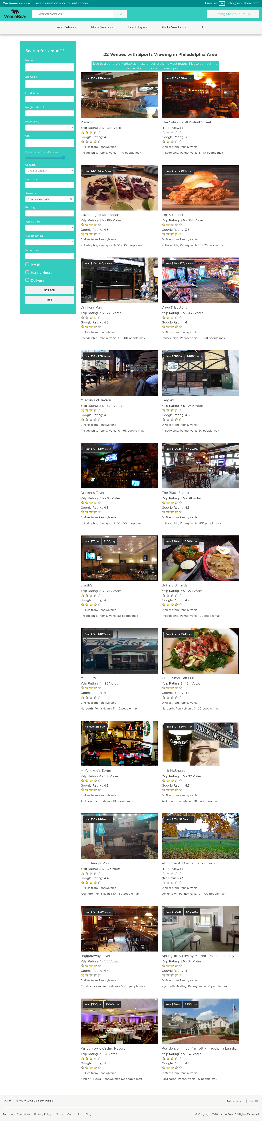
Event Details (64, 27)
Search (49, 290)
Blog (204, 27)
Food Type (32, 93)
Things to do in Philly (233, 14)
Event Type (137, 27)
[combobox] (49, 99)
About (59, 1114)
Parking (30, 207)
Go (120, 14)
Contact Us (74, 1114)
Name (29, 60)
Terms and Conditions (16, 1114)
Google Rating (34, 235)
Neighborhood (34, 107)
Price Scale (32, 121)
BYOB (32, 265)
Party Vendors (173, 27)
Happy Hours (38, 273)
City (27, 135)
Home (7, 1101)
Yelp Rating (32, 221)
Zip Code (31, 76)
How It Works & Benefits (34, 1101)
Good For (31, 179)
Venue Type (32, 250)
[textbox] (49, 99)
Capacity (30, 164)
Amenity (30, 193)
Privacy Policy (42, 1114)
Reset (49, 299)
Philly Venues (101, 27)
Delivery (34, 280)
